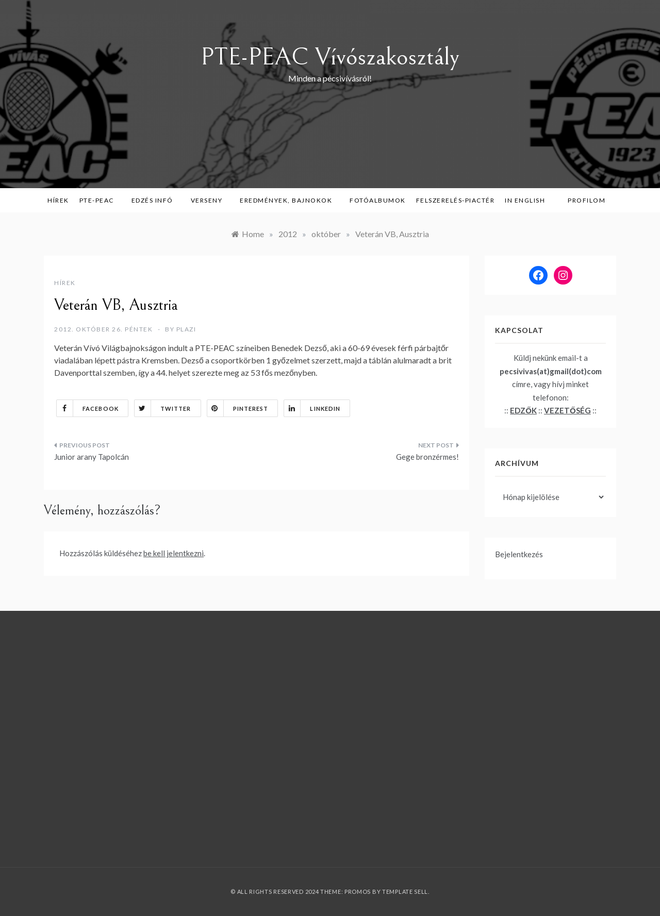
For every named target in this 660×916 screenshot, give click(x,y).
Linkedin (312, 408)
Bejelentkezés (519, 554)
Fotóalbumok (378, 200)
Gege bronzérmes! (427, 456)
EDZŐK (523, 410)
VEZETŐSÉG (567, 410)
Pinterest (238, 408)
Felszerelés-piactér (455, 200)
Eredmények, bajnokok (289, 200)
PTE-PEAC (100, 200)
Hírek (58, 200)
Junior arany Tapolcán (91, 456)
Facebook (88, 408)
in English (528, 200)
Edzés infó (155, 200)
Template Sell (405, 891)
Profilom (586, 200)
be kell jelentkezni (173, 553)
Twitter (163, 408)
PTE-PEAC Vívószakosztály (330, 57)
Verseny (210, 200)
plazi (186, 329)
